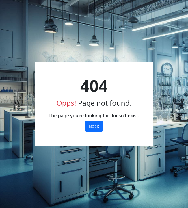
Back (94, 126)
